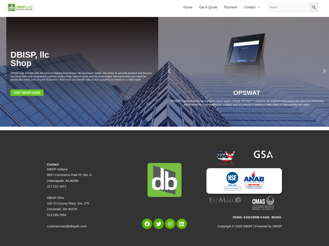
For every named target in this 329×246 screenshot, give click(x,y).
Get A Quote (208, 7)
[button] (169, 70)
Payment (230, 7)
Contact (250, 7)
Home (187, 7)
